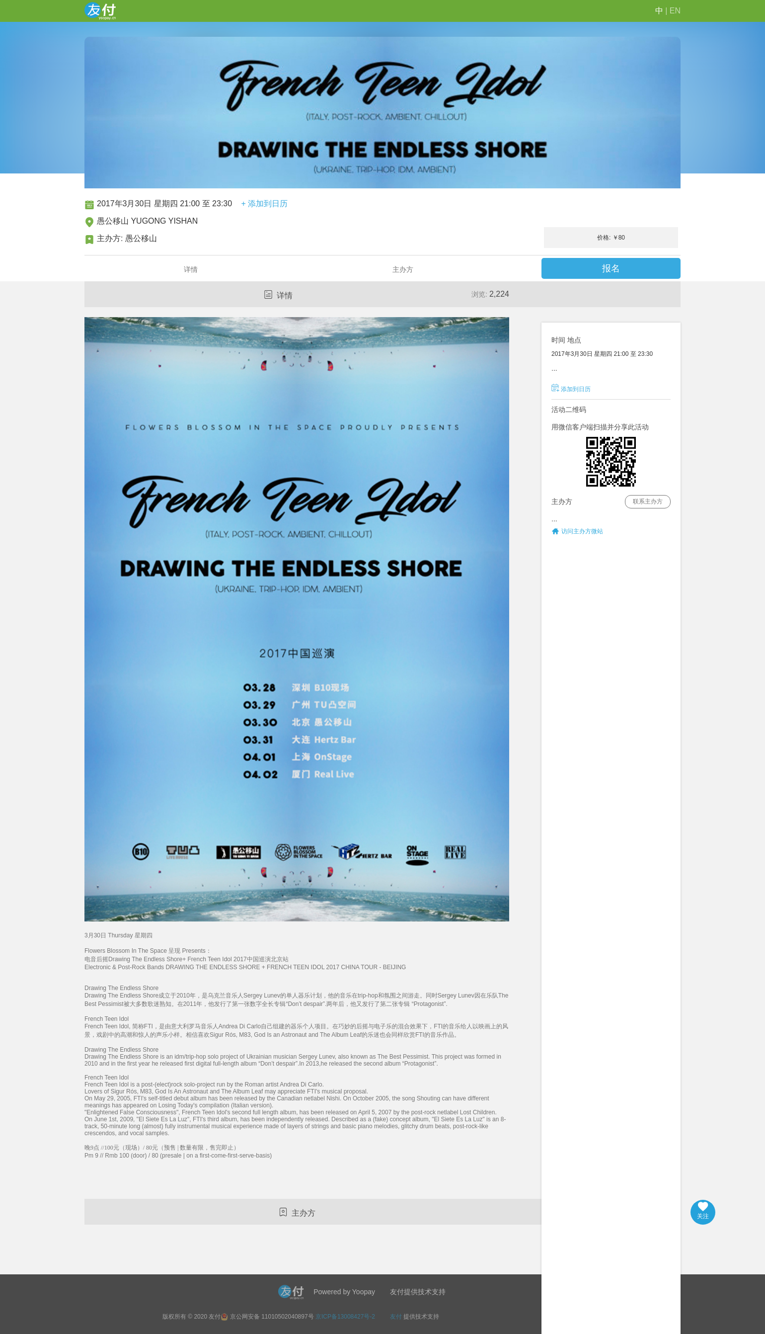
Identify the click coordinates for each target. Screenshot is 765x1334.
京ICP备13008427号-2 (345, 1316)
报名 (611, 268)
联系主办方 (648, 501)
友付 (396, 1316)
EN (675, 10)
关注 (703, 1211)
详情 (191, 269)
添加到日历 (571, 389)
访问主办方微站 (582, 531)
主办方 (402, 269)
